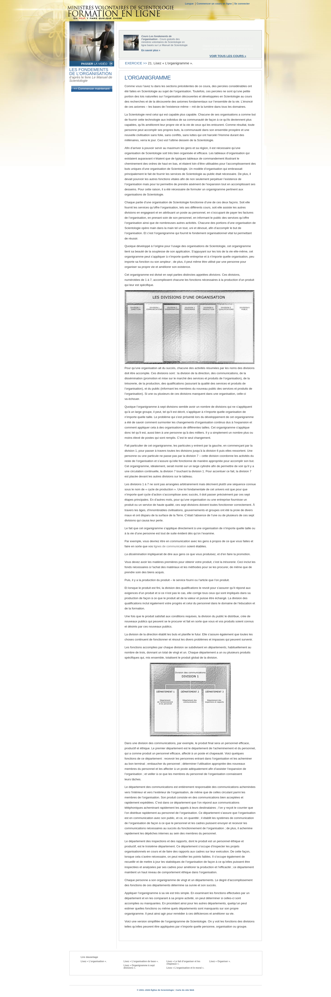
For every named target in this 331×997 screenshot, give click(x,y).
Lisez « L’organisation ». (94, 961)
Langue (190, 3)
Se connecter (242, 3)
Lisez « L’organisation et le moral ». (185, 968)
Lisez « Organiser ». (220, 961)
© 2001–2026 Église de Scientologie (155, 990)
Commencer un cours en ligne (214, 3)
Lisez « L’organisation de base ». (141, 961)
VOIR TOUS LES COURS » (227, 56)
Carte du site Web (185, 990)
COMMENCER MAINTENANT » (228, 40)
